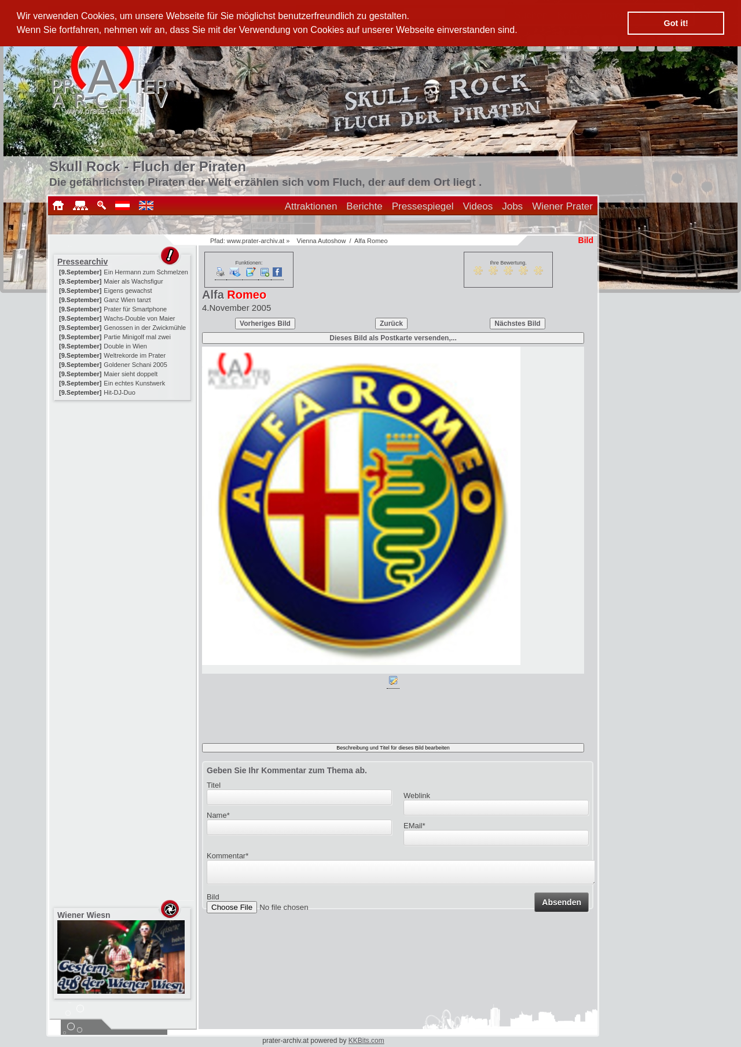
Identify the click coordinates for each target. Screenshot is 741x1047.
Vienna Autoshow (321, 240)
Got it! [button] (676, 23)
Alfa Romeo (370, 240)
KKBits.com (366, 1041)
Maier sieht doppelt (130, 373)
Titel (214, 785)
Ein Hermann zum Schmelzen (146, 272)
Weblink (416, 795)
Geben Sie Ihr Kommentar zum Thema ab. (287, 770)
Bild (213, 900)
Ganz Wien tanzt (127, 299)
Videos (478, 206)
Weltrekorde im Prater (135, 355)
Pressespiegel (423, 206)
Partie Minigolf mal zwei (137, 336)
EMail (414, 825)
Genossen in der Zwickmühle (145, 327)
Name (218, 815)
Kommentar (227, 855)
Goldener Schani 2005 (135, 364)
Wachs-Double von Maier (139, 318)
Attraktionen (311, 206)
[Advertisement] (123, 475)
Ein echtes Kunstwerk (134, 383)
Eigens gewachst (128, 290)
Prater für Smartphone (135, 309)
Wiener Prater (562, 206)
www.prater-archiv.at (255, 240)
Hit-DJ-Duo (119, 392)
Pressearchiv (82, 261)
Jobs (512, 206)
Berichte (364, 206)
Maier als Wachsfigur (133, 281)
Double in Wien (125, 346)
